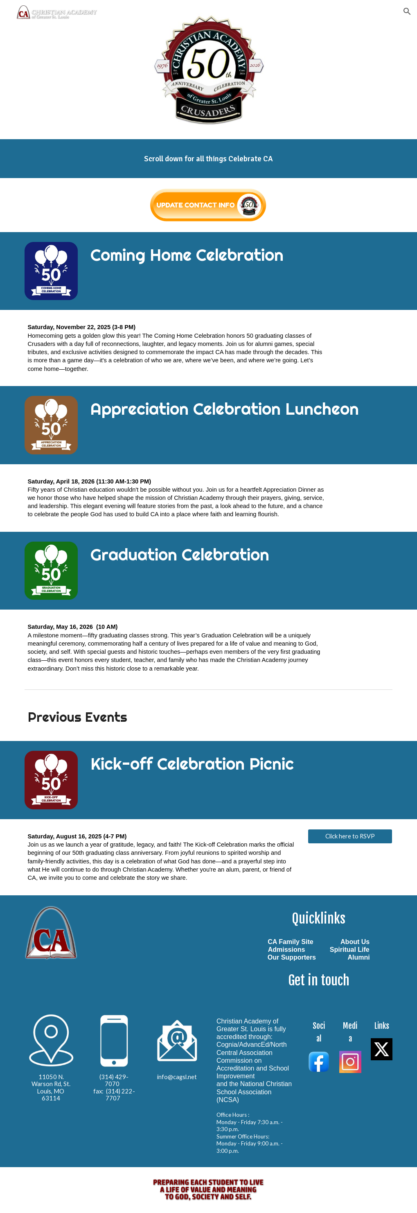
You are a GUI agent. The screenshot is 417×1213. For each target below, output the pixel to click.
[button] (407, 11)
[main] (209, 158)
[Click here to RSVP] (350, 836)
